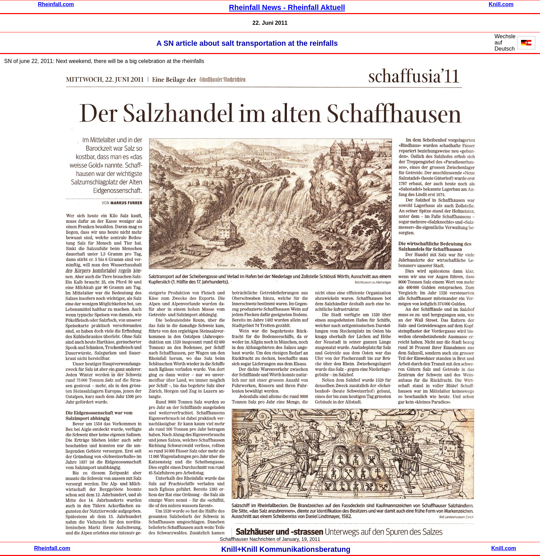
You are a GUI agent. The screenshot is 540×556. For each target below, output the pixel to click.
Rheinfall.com (56, 4)
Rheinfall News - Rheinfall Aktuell (287, 7)
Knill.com (501, 4)
